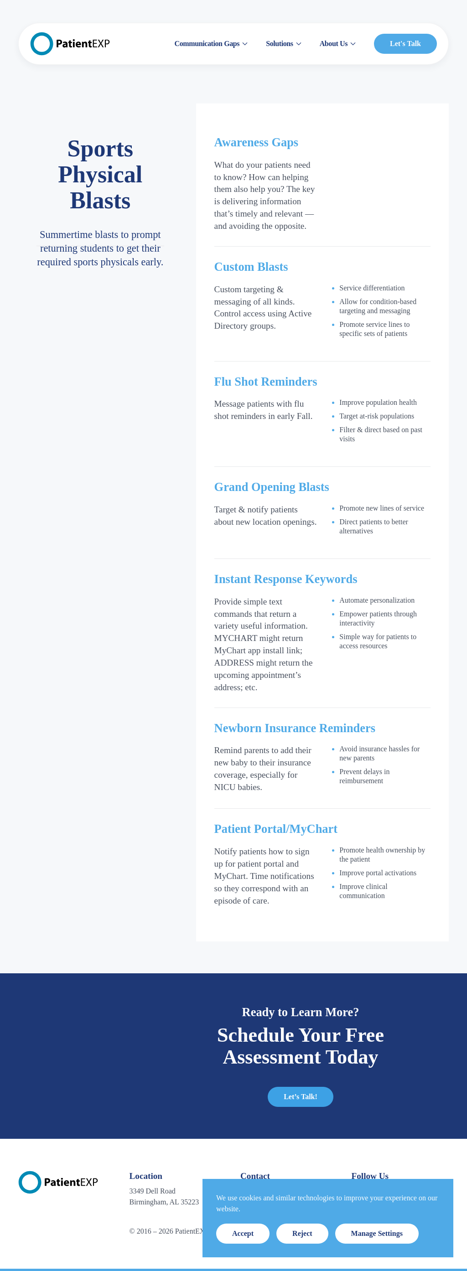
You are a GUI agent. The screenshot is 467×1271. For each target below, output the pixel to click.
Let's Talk (405, 43)
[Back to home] (70, 43)
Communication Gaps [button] (211, 43)
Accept (243, 1233)
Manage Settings (377, 1233)
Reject (302, 1233)
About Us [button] (338, 43)
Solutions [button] (283, 43)
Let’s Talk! (300, 1096)
